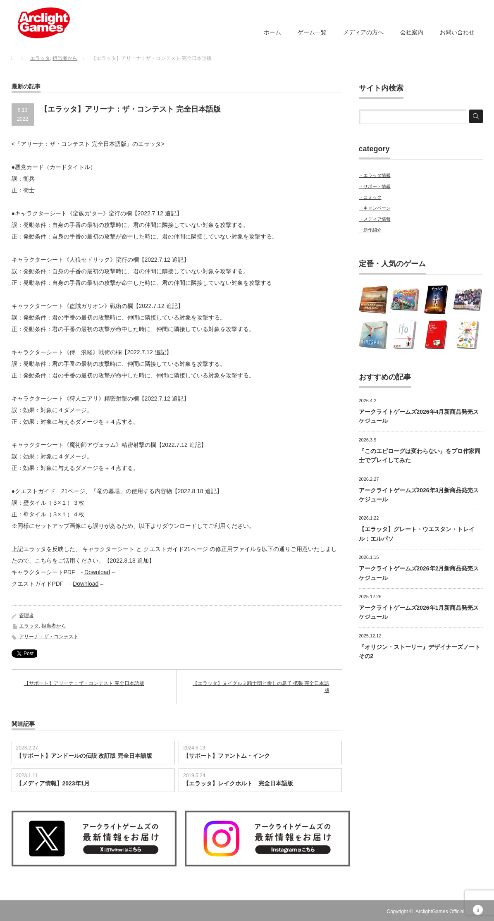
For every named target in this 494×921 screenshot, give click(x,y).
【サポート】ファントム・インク (226, 755)
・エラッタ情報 (375, 175)
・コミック (370, 197)
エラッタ (29, 626)
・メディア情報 (375, 219)
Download (97, 572)
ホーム (272, 32)
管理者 (26, 615)
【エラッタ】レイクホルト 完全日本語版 (238, 783)
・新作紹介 (370, 229)
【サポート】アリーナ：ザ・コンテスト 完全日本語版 (84, 683)
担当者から (53, 626)
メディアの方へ (363, 32)
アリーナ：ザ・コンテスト (49, 636)
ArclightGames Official (439, 911)
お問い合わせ (457, 32)
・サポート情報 (375, 186)
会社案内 (411, 32)
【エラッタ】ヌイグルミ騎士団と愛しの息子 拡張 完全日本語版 (261, 686)
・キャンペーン (375, 207)
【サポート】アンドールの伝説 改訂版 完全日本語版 (84, 755)
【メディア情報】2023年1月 (53, 783)
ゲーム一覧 (312, 32)
